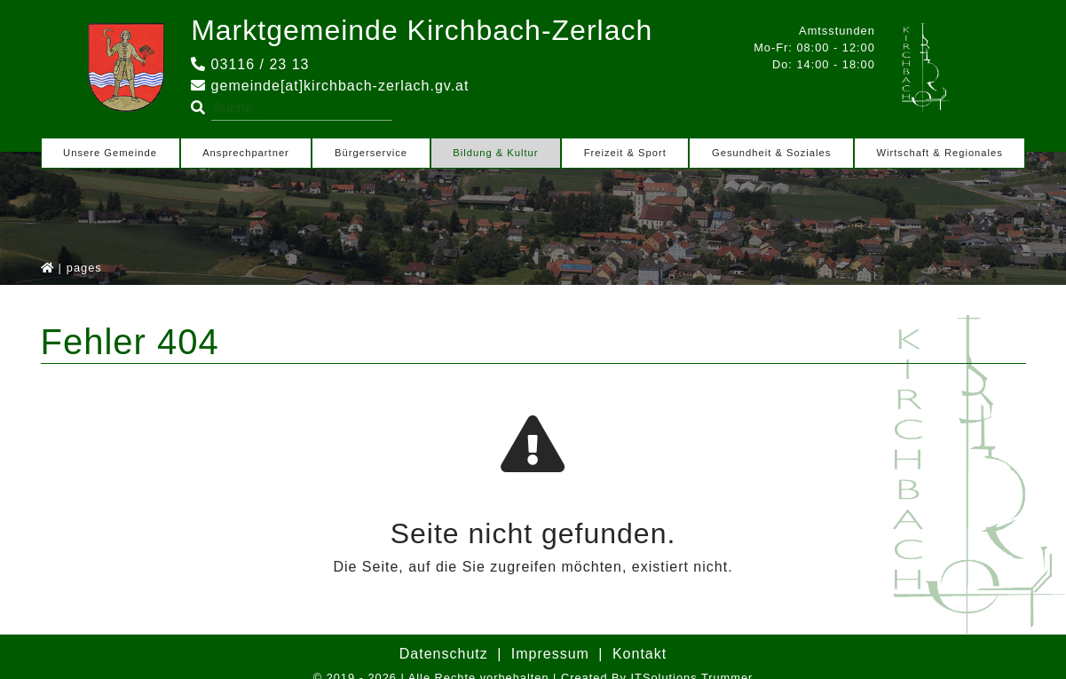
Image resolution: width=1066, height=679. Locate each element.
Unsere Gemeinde (110, 152)
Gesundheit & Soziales (771, 152)
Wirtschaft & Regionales (939, 152)
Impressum (550, 653)
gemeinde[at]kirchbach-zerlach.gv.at (330, 85)
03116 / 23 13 (250, 64)
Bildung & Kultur (495, 152)
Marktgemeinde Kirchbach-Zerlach (421, 30)
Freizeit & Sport (625, 152)
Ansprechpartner (245, 152)
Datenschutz (443, 653)
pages (84, 267)
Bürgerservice (371, 152)
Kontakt (639, 653)
